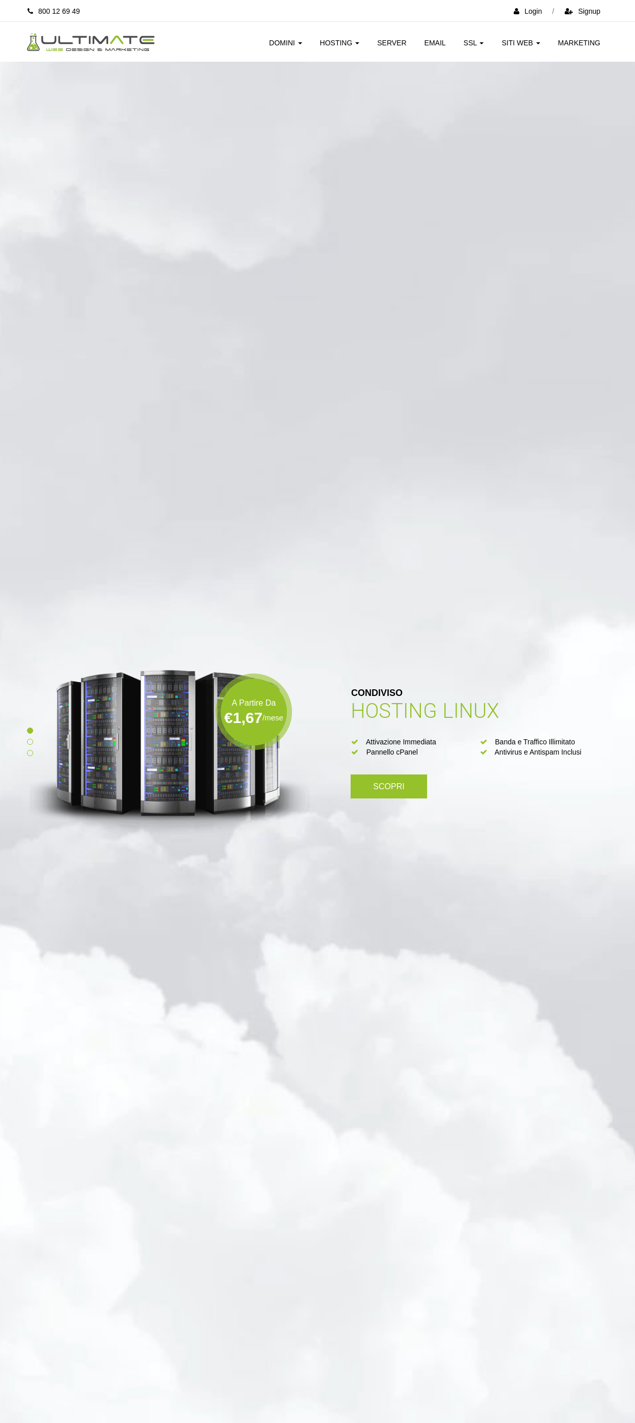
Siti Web (520, 43)
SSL (474, 43)
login (528, 11)
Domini (285, 43)
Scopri (388, 786)
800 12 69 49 (54, 11)
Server (391, 43)
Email (435, 43)
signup (582, 11)
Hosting (340, 43)
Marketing (579, 43)
